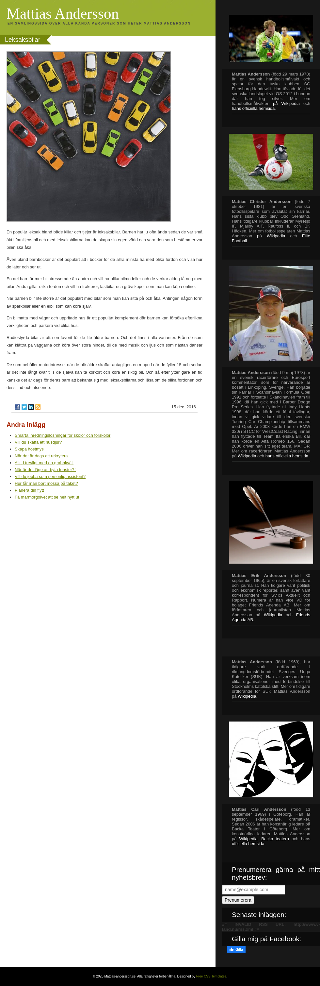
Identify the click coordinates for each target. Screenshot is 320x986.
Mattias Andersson (63, 13)
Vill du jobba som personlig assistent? (50, 476)
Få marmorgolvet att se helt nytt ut (47, 497)
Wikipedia (247, 455)
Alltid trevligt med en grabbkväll (44, 462)
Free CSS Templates (211, 976)
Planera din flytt (29, 490)
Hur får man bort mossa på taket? (46, 483)
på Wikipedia (286, 103)
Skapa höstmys (29, 449)
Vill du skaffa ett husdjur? (38, 442)
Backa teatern (275, 838)
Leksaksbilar (22, 39)
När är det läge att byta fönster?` (45, 469)
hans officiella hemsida (286, 455)
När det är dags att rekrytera (41, 455)
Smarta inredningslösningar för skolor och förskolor (62, 435)
